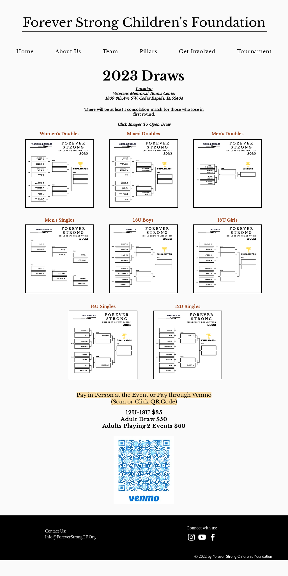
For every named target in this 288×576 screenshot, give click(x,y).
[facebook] (212, 537)
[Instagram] (191, 537)
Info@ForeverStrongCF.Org (70, 536)
